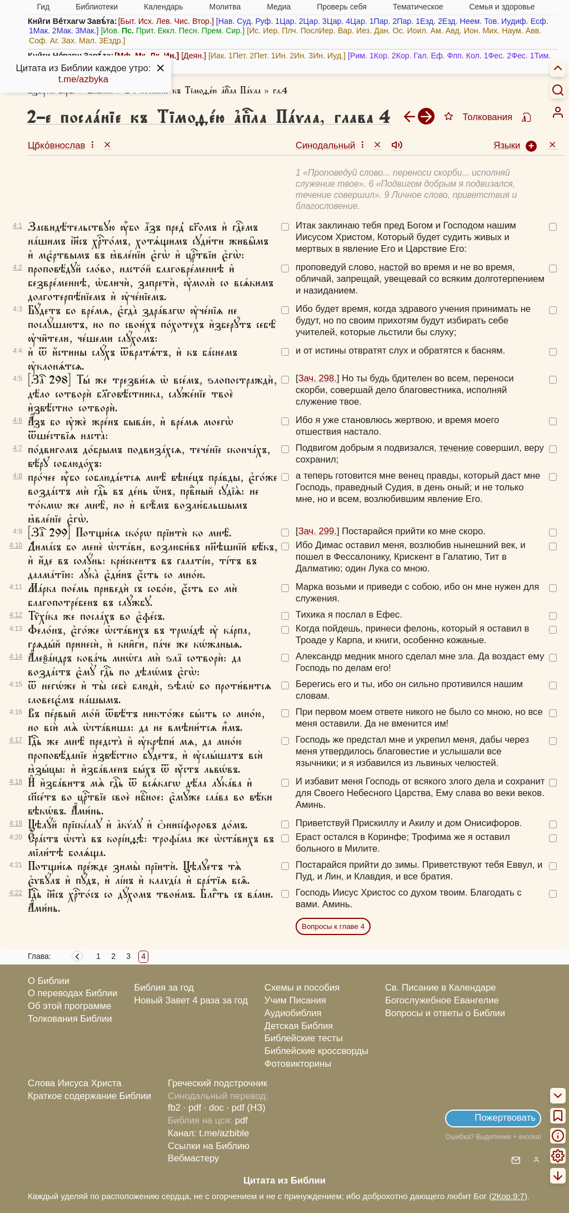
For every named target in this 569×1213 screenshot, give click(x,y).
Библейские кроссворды (316, 1051)
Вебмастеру (193, 1158)
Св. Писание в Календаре (440, 987)
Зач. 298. (317, 378)
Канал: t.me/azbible (208, 1133)
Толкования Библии (70, 1018)
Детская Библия (298, 1026)
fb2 (174, 1107)
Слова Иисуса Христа (74, 1083)
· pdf (192, 1107)
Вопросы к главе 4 (333, 926)
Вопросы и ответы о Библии (445, 1013)
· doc (214, 1107)
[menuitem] (558, 112)
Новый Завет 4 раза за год (191, 1000)
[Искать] (558, 89)
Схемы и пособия (302, 987)
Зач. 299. (317, 531)
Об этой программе (69, 1006)
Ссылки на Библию (208, 1146)
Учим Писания (295, 1000)
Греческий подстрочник (217, 1083)
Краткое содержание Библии (89, 1096)
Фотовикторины (297, 1063)
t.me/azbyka (83, 79)
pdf (241, 1120)
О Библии (48, 981)
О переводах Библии (72, 993)
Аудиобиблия (293, 1013)
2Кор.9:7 (508, 1196)
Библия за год (164, 987)
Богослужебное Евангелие (442, 1000)
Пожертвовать (505, 1117)
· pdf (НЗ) (246, 1107)
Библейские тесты (303, 1038)
